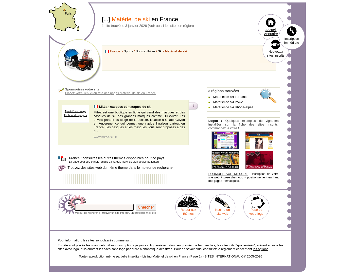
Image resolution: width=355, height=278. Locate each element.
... (106, 19)
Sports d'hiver (145, 51)
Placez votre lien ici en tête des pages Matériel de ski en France (110, 93)
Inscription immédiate (291, 40)
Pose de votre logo (256, 211)
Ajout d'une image (75, 111)
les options (260, 249)
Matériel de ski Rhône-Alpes (233, 107)
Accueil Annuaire (271, 32)
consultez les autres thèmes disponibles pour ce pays (116, 158)
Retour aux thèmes (188, 211)
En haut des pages (75, 115)
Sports (128, 51)
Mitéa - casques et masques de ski (125, 106)
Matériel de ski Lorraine (230, 97)
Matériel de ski (131, 19)
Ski (160, 51)
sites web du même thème (107, 168)
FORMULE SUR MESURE (228, 174)
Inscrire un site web (222, 211)
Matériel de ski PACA (228, 102)
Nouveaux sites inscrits (275, 53)
